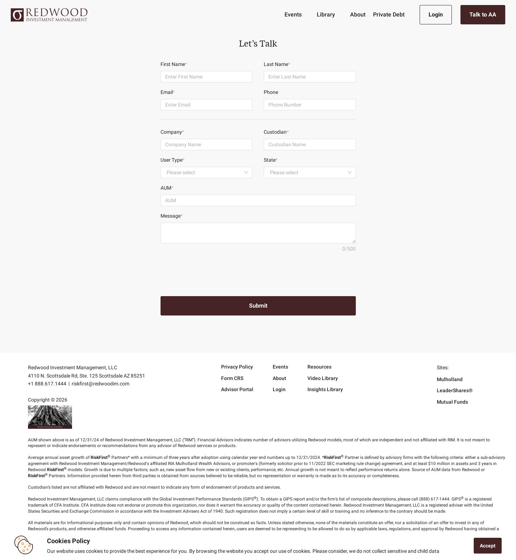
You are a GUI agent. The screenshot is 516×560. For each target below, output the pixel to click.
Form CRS (232, 378)
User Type (173, 160)
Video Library (322, 378)
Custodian (276, 132)
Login (436, 14)
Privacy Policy (237, 367)
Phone (271, 92)
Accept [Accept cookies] (488, 546)
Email (168, 92)
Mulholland (450, 379)
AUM (167, 188)
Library (326, 14)
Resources (319, 367)
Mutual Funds (452, 402)
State (271, 160)
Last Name (277, 64)
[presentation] (215, 272)
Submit (258, 305)
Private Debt (389, 14)
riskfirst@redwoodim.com (100, 383)
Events (293, 14)
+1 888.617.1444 (47, 383)
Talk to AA (482, 14)
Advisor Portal (237, 389)
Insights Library (325, 389)
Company (172, 132)
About (358, 14)
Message (172, 216)
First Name (174, 64)
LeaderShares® (455, 390)
